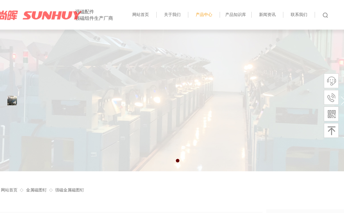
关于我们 (172, 14)
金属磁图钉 (36, 190)
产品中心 (204, 14)
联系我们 (299, 14)
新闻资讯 (267, 14)
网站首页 (9, 190)
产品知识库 (235, 14)
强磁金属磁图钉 (69, 190)
